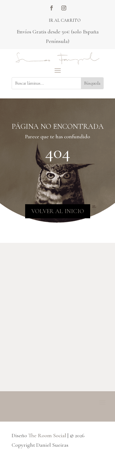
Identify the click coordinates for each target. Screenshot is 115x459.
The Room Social (47, 435)
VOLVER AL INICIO (57, 211)
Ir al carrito (65, 20)
